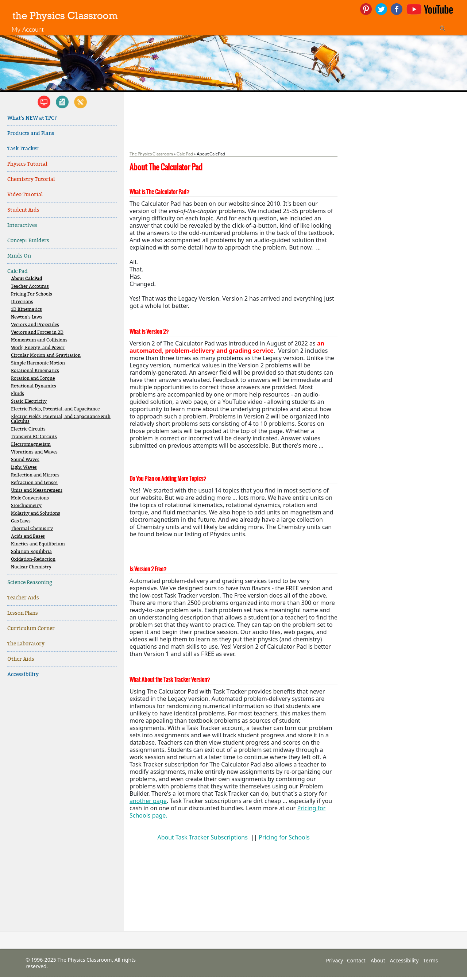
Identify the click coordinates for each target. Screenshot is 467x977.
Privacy (334, 960)
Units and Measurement (36, 490)
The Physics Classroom (151, 153)
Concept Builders (28, 241)
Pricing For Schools (31, 294)
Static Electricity (29, 401)
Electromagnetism (31, 444)
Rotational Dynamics (33, 386)
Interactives (22, 225)
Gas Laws (21, 521)
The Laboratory (26, 644)
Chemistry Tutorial (31, 179)
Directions (22, 302)
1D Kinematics (26, 309)
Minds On (19, 256)
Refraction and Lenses (34, 482)
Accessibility (23, 674)
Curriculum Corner (31, 628)
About (378, 960)
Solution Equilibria (31, 551)
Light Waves (24, 467)
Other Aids (20, 659)
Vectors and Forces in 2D (37, 332)
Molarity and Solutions (35, 513)
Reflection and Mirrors (35, 475)
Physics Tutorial (27, 164)
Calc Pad (17, 271)
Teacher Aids (23, 598)
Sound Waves (25, 459)
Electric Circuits (28, 429)
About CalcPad (26, 279)
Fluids (17, 393)
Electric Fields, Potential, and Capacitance (55, 409)
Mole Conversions (30, 498)
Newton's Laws (26, 317)
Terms (430, 960)
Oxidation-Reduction (33, 559)
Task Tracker (23, 149)
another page (148, 801)
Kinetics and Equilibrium (38, 544)
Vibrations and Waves (34, 452)
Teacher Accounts (30, 286)
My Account (28, 29)
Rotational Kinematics (35, 370)
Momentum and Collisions (39, 340)
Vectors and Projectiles (35, 325)
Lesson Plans (22, 613)
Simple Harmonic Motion (38, 363)
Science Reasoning (29, 582)
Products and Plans (30, 133)
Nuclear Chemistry (31, 567)
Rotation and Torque (33, 378)
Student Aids (23, 210)
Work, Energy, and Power (38, 347)
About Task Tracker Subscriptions (202, 837)
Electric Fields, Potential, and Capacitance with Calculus (61, 419)
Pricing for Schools (284, 837)
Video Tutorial (25, 195)
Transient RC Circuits (34, 437)
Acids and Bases (28, 536)
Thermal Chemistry (32, 528)
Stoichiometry (26, 505)
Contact (356, 960)
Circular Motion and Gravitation (46, 355)
